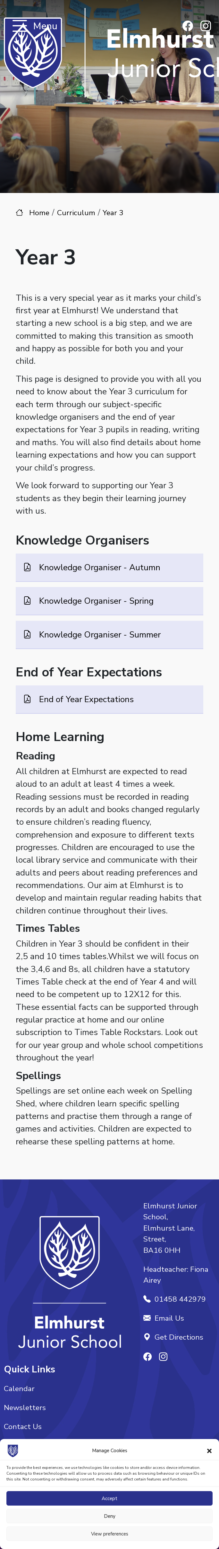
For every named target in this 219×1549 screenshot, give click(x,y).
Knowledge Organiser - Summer (99, 634)
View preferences (109, 1534)
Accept (109, 1498)
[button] (209, 1450)
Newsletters (25, 1408)
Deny (109, 1516)
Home (39, 213)
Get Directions (173, 1337)
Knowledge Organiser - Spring (95, 601)
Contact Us (23, 1427)
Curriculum (76, 213)
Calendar (19, 1389)
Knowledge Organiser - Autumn (98, 567)
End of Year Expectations (85, 699)
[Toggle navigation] (19, 26)
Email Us (163, 1318)
